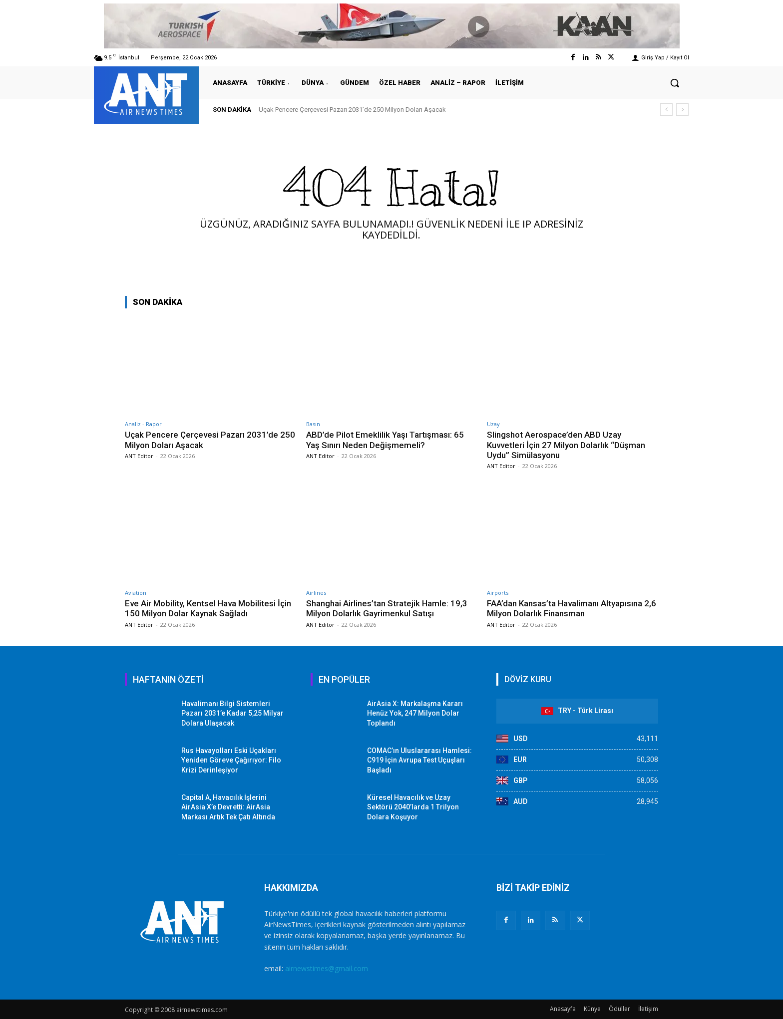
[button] (674, 82)
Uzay (493, 424)
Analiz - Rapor (143, 424)
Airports (497, 592)
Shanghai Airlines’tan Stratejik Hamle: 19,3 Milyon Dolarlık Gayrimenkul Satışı (387, 608)
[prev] (666, 109)
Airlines (316, 592)
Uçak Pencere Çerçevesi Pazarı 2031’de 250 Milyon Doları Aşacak (352, 109)
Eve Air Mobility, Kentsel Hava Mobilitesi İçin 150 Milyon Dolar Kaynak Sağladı (208, 608)
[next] (682, 109)
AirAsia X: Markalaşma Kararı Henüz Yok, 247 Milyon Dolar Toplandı (415, 713)
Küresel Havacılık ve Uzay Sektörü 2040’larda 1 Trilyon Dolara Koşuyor (413, 807)
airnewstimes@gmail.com (326, 968)
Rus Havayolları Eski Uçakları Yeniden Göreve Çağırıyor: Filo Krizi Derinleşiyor (231, 760)
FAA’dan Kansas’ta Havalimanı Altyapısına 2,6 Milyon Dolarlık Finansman (572, 608)
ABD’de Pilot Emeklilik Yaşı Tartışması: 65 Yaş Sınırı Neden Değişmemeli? (385, 440)
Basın (313, 424)
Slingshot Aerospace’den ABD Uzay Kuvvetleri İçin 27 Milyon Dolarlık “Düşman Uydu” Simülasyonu (566, 445)
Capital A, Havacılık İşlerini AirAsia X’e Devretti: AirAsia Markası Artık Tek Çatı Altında (228, 807)
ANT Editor (139, 456)
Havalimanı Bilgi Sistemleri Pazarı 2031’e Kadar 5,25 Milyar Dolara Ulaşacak (232, 713)
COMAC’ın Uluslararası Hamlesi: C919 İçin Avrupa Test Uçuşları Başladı (419, 760)
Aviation (135, 592)
